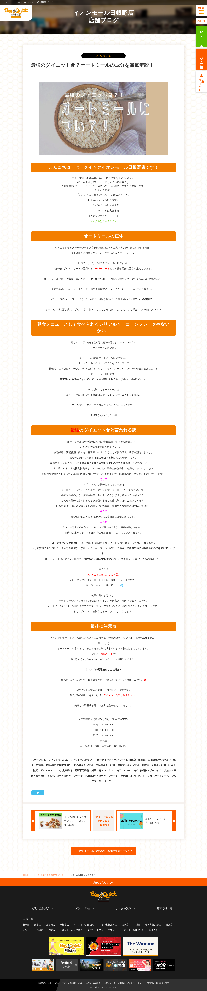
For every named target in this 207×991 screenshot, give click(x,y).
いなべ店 (27, 930)
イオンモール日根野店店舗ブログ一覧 (47, 875)
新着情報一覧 (164, 908)
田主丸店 (153, 930)
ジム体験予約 (201, 59)
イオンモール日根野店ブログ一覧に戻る (103, 821)
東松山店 (64, 924)
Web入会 (201, 36)
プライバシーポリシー (136, 983)
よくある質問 (123, 908)
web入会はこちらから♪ (103, 221)
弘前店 (125, 924)
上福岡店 (50, 924)
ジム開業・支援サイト (93, 983)
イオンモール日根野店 (71, 930)
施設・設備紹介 (41, 908)
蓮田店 (26, 924)
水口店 (40, 930)
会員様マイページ (201, 84)
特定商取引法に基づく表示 (158, 983)
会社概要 (121, 983)
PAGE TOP (103, 882)
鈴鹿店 (169, 924)
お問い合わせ (109, 983)
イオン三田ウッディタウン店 (102, 930)
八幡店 (51, 930)
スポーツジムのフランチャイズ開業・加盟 (65, 983)
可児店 (137, 924)
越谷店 (37, 924)
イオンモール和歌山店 (133, 930)
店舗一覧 (201, 21)
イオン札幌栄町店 (108, 924)
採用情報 (42, 983)
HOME (25, 875)
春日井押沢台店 (153, 924)
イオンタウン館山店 (84, 924)
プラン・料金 (82, 908)
